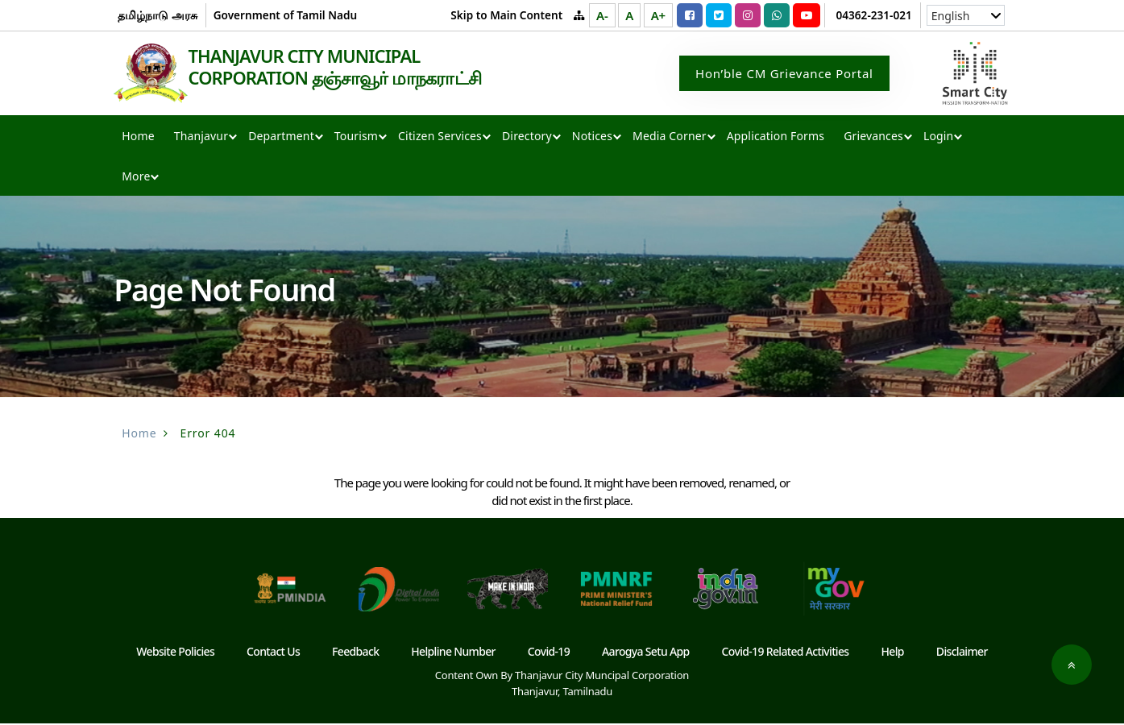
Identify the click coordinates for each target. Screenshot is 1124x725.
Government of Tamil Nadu (285, 15)
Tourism (356, 137)
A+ (658, 15)
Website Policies (175, 653)
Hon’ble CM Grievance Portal (784, 74)
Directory (527, 137)
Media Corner (670, 137)
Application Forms (775, 137)
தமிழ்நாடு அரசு (157, 15)
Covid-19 (549, 653)
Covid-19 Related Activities (785, 653)
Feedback (355, 653)
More (136, 177)
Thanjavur (201, 137)
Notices (592, 137)
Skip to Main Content (506, 15)
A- (602, 15)
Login (938, 137)
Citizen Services (440, 137)
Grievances (873, 137)
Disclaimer (962, 653)
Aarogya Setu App (646, 653)
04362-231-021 (874, 15)
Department (281, 137)
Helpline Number (453, 653)
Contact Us (273, 653)
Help (892, 653)
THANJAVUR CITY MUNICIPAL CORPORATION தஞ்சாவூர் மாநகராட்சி (351, 67)
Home (138, 137)
